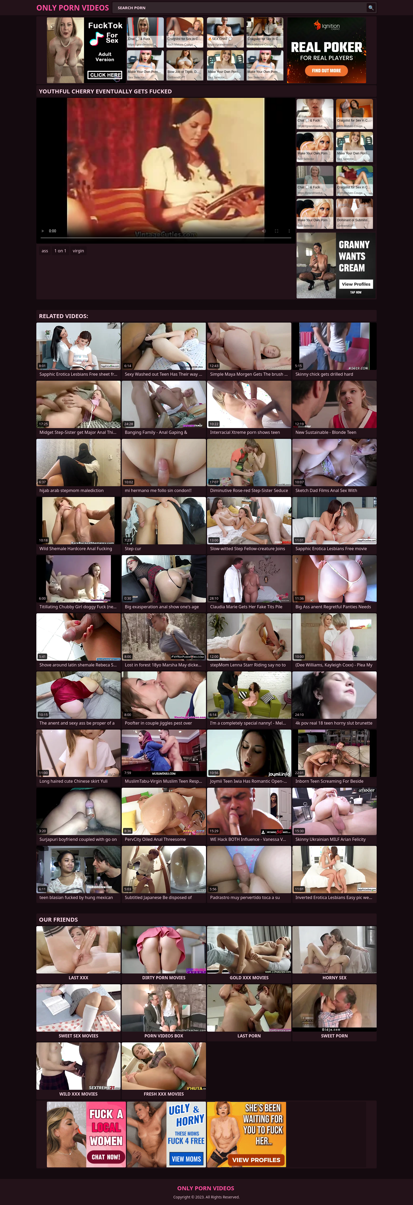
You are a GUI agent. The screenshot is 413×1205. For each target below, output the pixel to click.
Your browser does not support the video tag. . (166, 171)
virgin (78, 251)
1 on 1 (60, 251)
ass (45, 251)
